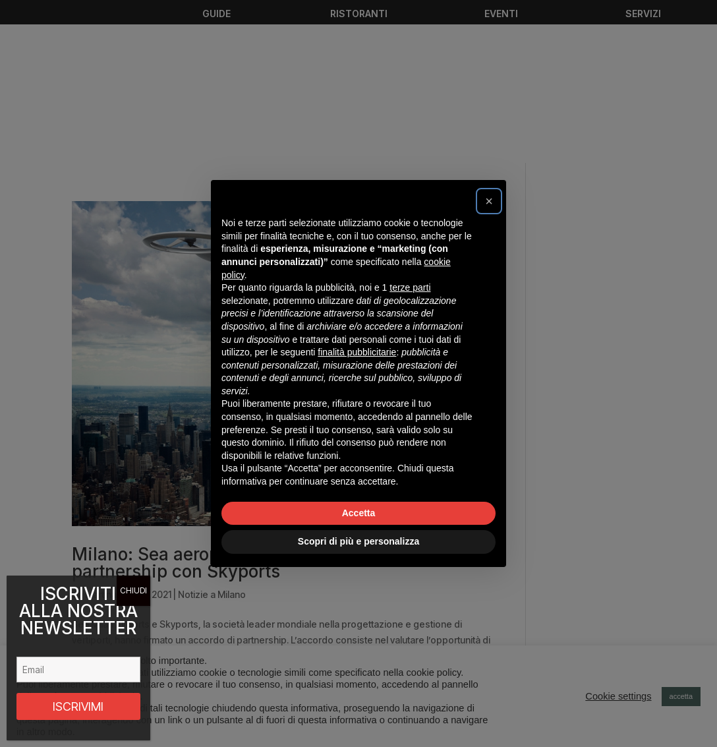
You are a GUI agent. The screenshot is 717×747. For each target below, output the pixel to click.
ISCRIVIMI (78, 706)
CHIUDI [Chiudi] (133, 590)
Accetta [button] (359, 513)
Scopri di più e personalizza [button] (358, 541)
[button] (489, 201)
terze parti (409, 287)
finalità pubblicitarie (357, 352)
